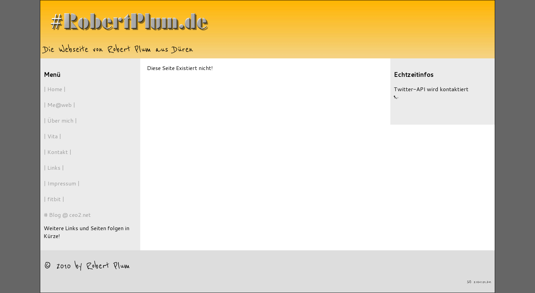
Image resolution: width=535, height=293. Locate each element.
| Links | (54, 167)
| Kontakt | (58, 152)
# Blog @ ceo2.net (67, 215)
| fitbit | (54, 199)
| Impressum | (62, 183)
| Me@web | (59, 105)
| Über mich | (60, 120)
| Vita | (52, 136)
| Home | (55, 89)
